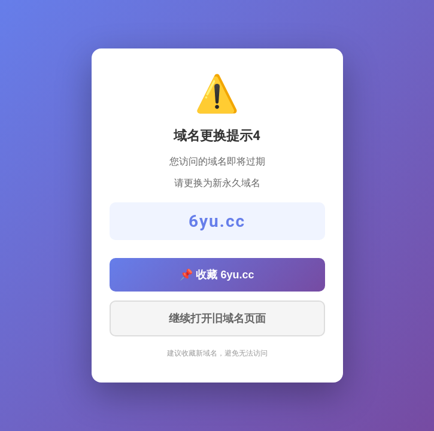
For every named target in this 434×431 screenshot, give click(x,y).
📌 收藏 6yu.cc (217, 275)
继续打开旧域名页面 (217, 318)
